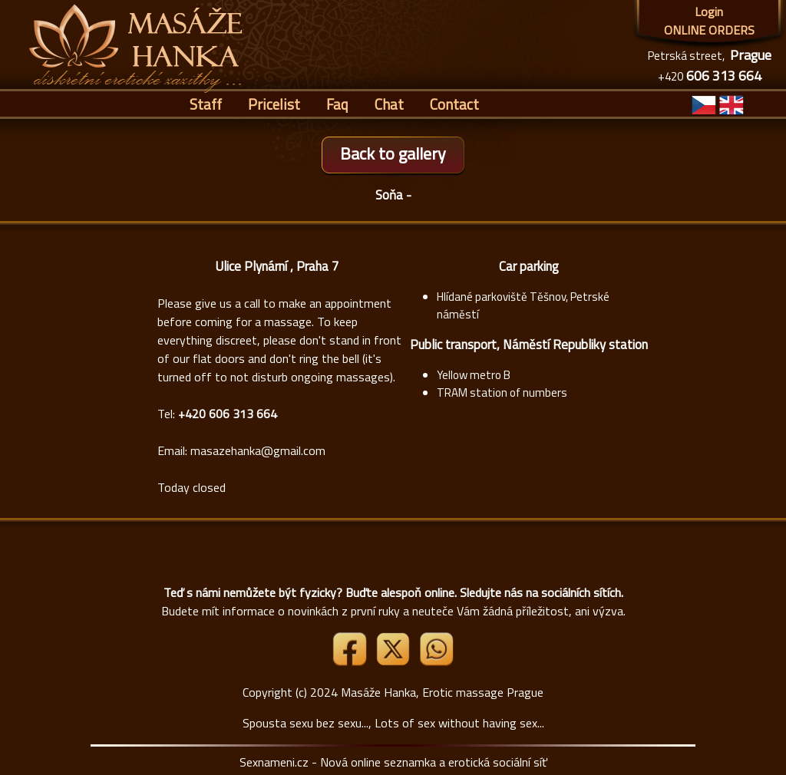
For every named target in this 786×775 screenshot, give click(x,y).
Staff (206, 104)
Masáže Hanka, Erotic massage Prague (442, 692)
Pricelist (274, 104)
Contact (454, 104)
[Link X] (394, 661)
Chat (389, 104)
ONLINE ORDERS (709, 30)
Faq (337, 104)
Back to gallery (393, 153)
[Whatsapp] (436, 661)
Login (709, 11)
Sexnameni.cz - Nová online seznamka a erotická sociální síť (393, 762)
